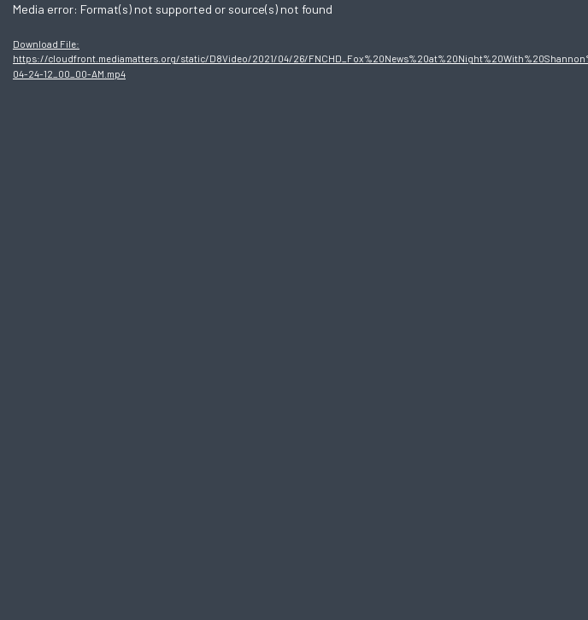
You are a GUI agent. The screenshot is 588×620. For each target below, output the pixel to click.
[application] (294, 310)
